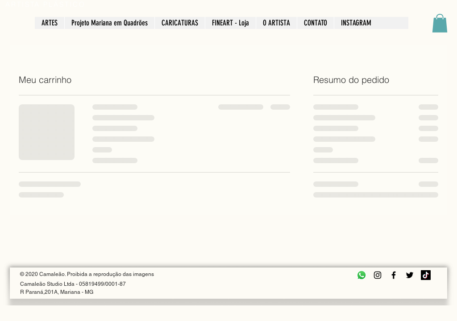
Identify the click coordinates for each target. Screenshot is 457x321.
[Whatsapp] (361, 275)
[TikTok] (426, 275)
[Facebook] (394, 275)
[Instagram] (377, 275)
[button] (440, 23)
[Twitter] (410, 275)
